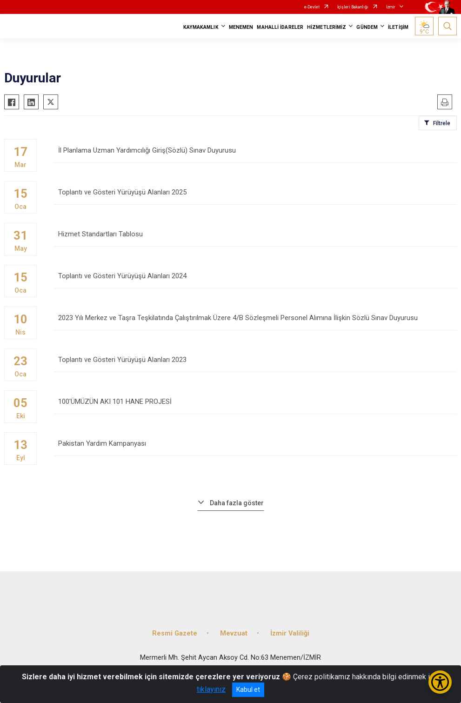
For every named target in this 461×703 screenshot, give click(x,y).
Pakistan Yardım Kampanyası (255, 447)
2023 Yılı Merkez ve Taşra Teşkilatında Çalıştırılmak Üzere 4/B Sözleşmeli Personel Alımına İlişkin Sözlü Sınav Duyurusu (255, 322)
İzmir (390, 7)
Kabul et (248, 689)
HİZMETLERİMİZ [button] (326, 27)
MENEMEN (241, 27)
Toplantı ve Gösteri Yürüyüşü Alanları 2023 (255, 364)
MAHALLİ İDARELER (280, 27)
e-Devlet (312, 7)
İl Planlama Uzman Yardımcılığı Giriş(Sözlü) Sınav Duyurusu (255, 154)
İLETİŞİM (398, 27)
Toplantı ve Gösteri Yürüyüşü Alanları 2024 (255, 280)
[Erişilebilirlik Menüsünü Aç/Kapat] (440, 682)
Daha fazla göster (237, 503)
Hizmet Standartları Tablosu (255, 238)
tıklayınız (211, 689)
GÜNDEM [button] (367, 27)
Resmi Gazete (174, 633)
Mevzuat (233, 633)
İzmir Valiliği (289, 633)
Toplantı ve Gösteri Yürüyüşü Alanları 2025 (255, 196)
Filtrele (441, 123)
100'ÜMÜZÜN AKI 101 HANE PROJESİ (255, 406)
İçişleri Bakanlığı (352, 7)
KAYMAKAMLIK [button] (201, 27)
